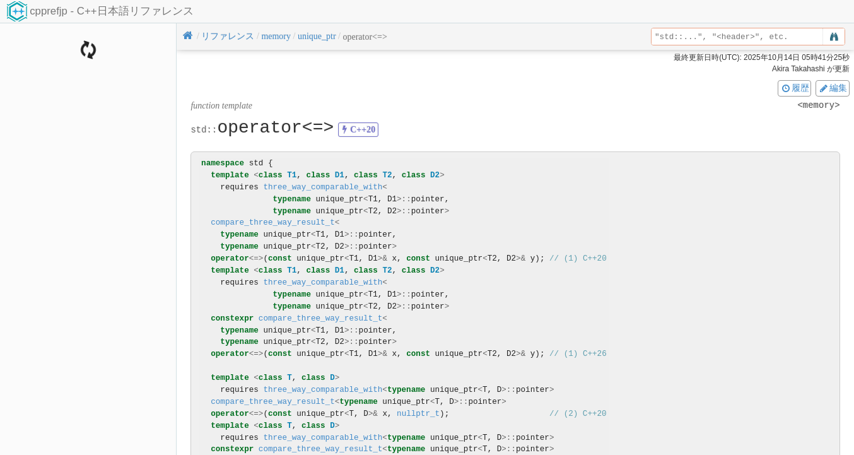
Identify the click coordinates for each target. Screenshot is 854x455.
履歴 (794, 88)
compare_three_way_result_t (272, 222)
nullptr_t (418, 413)
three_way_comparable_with (322, 187)
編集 (832, 88)
